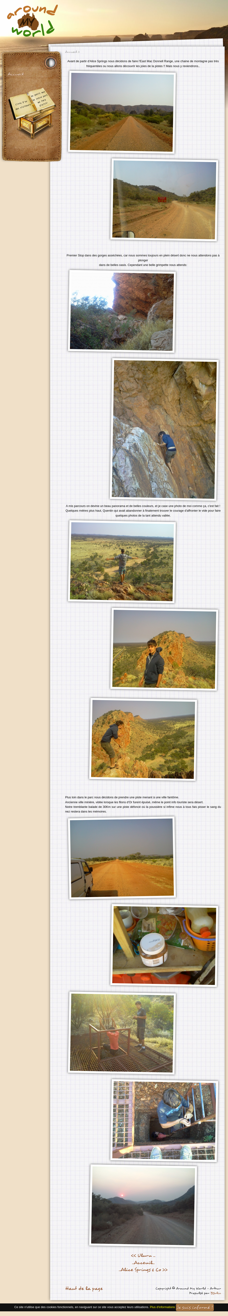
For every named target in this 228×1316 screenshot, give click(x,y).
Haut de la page (84, 1288)
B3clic (216, 1293)
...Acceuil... (143, 1263)
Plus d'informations (162, 1307)
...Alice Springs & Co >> (143, 1270)
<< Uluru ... (143, 1255)
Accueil (16, 74)
